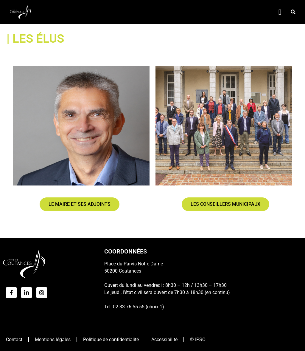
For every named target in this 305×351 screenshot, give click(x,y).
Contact (14, 339)
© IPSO (198, 339)
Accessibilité (164, 339)
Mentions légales (53, 339)
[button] (293, 12)
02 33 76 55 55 (128, 307)
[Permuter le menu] (279, 12)
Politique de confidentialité (111, 339)
